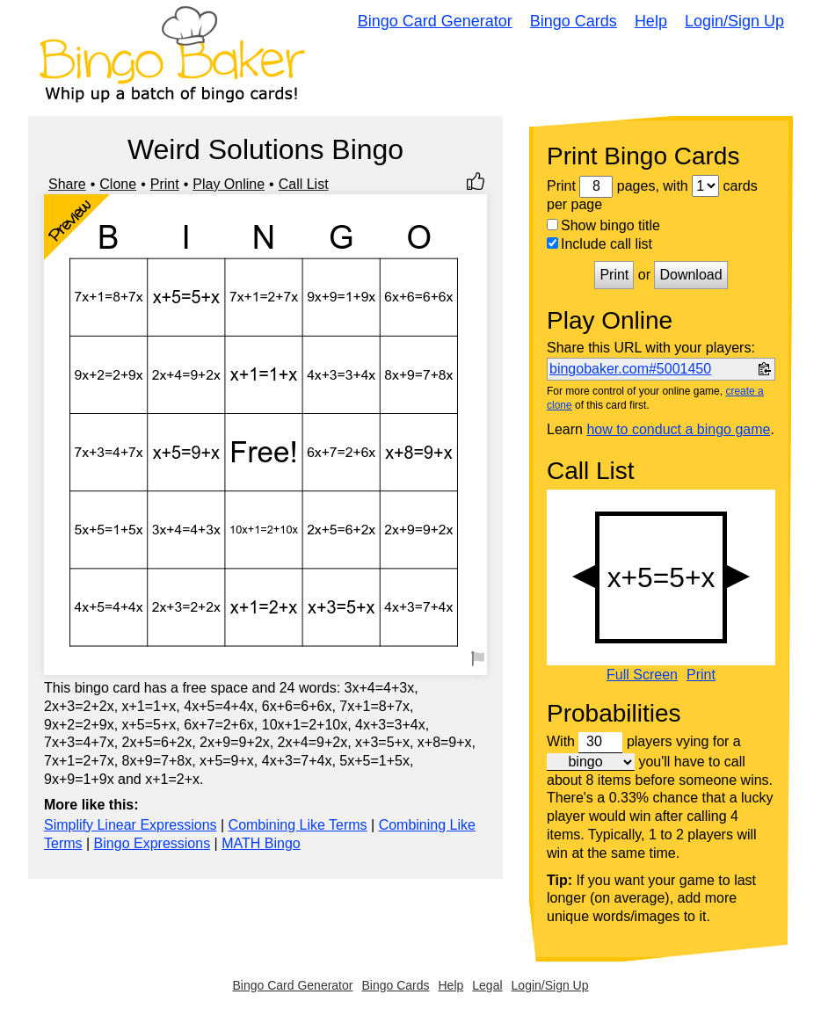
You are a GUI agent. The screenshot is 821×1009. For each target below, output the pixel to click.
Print (164, 184)
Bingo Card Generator (435, 21)
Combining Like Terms (298, 824)
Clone (117, 184)
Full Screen (642, 675)
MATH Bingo (261, 843)
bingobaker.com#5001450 (630, 368)
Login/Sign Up (734, 21)
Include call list (599, 243)
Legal (487, 985)
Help (651, 21)
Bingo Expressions (152, 843)
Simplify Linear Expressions (130, 824)
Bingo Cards (573, 21)
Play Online (229, 184)
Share (67, 184)
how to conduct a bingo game (678, 429)
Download (690, 274)
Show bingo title (603, 225)
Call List (304, 184)
